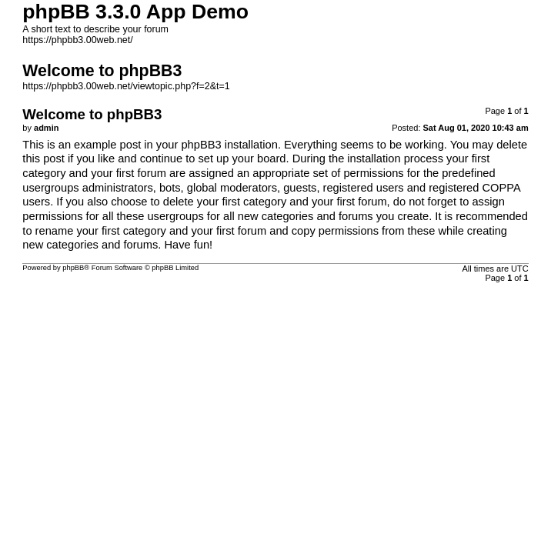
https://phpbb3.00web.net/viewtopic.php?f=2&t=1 (125, 86)
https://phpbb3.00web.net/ (77, 40)
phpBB (73, 268)
